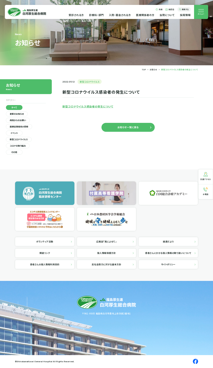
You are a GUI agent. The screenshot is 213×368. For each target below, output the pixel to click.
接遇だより (168, 241)
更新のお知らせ (17, 114)
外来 (159, 10)
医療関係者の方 (144, 15)
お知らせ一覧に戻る (128, 127)
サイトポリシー (168, 264)
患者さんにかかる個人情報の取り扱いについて (168, 253)
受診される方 (75, 15)
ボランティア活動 (44, 241)
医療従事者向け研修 (19, 126)
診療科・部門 (95, 15)
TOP (144, 69)
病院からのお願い (18, 120)
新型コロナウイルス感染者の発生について (87, 106)
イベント (14, 133)
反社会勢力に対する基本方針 (106, 264)
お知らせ (153, 69)
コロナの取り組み (18, 146)
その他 (14, 152)
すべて (14, 107)
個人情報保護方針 (106, 253)
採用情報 (184, 15)
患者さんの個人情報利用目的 (44, 264)
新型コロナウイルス (19, 139)
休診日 (170, 10)
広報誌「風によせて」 (106, 241)
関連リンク (44, 253)
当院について (166, 15)
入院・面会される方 (119, 15)
